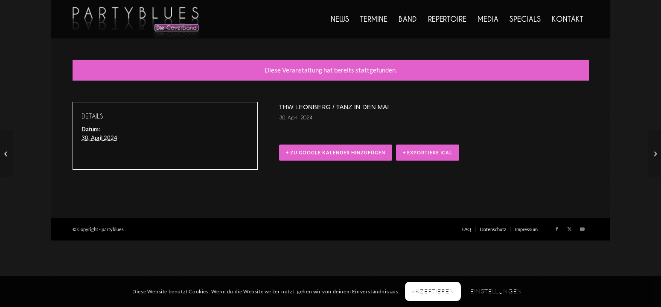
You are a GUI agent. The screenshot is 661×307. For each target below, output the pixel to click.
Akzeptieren (433, 291)
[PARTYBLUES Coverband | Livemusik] (136, 19)
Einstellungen (496, 291)
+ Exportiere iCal (427, 152)
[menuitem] (340, 19)
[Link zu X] (569, 229)
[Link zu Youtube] (582, 229)
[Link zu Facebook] (556, 229)
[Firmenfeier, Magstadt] (654, 153)
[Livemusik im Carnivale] (6, 153)
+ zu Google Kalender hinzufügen (335, 152)
